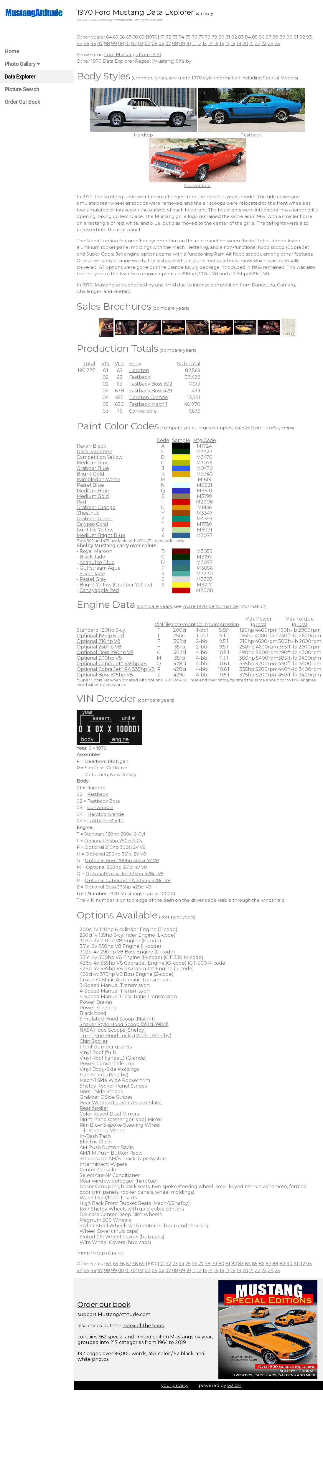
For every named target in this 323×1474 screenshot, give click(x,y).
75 (189, 37)
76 (196, 37)
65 (117, 37)
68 (137, 37)
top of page (112, 1252)
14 (212, 43)
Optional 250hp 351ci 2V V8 (117, 854)
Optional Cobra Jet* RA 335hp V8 (117, 669)
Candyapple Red (101, 590)
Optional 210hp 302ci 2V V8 (116, 847)
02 (136, 43)
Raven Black (93, 446)
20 (247, 43)
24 (272, 43)
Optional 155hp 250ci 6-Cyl (115, 840)
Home (12, 51)
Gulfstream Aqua (101, 568)
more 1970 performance (212, 606)
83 (242, 37)
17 (229, 43)
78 (209, 37)
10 (190, 43)
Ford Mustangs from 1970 (134, 54)
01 (129, 43)
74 (183, 37)
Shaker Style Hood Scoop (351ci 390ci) (125, 1024)
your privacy (175, 1385)
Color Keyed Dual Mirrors (111, 1114)
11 (195, 43)
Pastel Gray (94, 579)
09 (184, 43)
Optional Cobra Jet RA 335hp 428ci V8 (129, 880)
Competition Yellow (101, 457)
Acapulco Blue (98, 562)
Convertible (145, 411)
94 (81, 43)
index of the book (145, 1325)
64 (110, 37)
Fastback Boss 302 (152, 384)
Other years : (93, 37)
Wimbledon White (100, 479)
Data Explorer (20, 77)
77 (202, 37)
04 (149, 43)
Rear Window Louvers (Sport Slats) (122, 1103)
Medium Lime (94, 463)
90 (291, 37)
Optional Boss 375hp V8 (106, 675)
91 (297, 37)
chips (288, 428)
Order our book (105, 1304)
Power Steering (99, 1008)
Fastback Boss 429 (152, 390)
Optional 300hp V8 (101, 658)
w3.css (235, 1385)
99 (116, 43)
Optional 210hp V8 (100, 641)
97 (102, 43)
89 (284, 37)
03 (142, 43)
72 (170, 37)
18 (235, 43)
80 (223, 37)
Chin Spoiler (95, 1041)
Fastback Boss (105, 801)
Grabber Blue (94, 468)
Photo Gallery (22, 64)
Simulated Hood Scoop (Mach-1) (119, 1019)
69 (143, 37)
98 (109, 43)
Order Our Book (22, 102)
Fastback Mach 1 (150, 404)
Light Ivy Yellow (96, 530)
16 (223, 43)
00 (123, 43)
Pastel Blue (92, 485)
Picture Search (22, 89)
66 (123, 37)
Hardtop (141, 370)
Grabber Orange (97, 507)
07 (170, 43)
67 (130, 37)
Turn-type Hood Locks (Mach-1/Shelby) (127, 1035)
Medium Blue (94, 490)
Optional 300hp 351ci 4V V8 (118, 867)
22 (259, 43)
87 (270, 37)
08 (177, 43)
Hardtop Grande (150, 397)
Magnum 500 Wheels (107, 1220)
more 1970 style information (211, 78)
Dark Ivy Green (96, 451)
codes (274, 428)
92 (304, 37)
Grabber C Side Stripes (107, 1097)
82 (236, 37)
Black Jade (94, 557)
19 (240, 43)
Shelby (185, 61)
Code (165, 440)
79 (216, 37)
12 (201, 43)
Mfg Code (206, 440)
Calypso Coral (94, 524)
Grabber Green (96, 518)
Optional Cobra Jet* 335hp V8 (113, 663)
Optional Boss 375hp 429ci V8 (119, 887)
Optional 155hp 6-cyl (102, 635)
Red (83, 502)
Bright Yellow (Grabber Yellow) (117, 585)
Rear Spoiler (95, 1108)
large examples (216, 428)
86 (263, 37)
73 (176, 37)
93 (311, 37)
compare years (152, 78)
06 (163, 43)
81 (229, 37)
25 (279, 43)
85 (256, 37)
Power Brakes (97, 1002)
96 (95, 43)
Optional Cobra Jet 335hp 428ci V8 (126, 873)
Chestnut (89, 513)
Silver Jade (94, 573)
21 (253, 43)
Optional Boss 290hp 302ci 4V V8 (124, 860)
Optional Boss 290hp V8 (106, 652)
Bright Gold (92, 474)
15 (218, 43)
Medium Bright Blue (102, 535)
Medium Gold (94, 496)
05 (156, 43)
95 (88, 43)
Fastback (141, 377)
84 (250, 37)
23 (265, 43)
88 (277, 37)
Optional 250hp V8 (100, 647)
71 (164, 37)
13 (206, 43)
